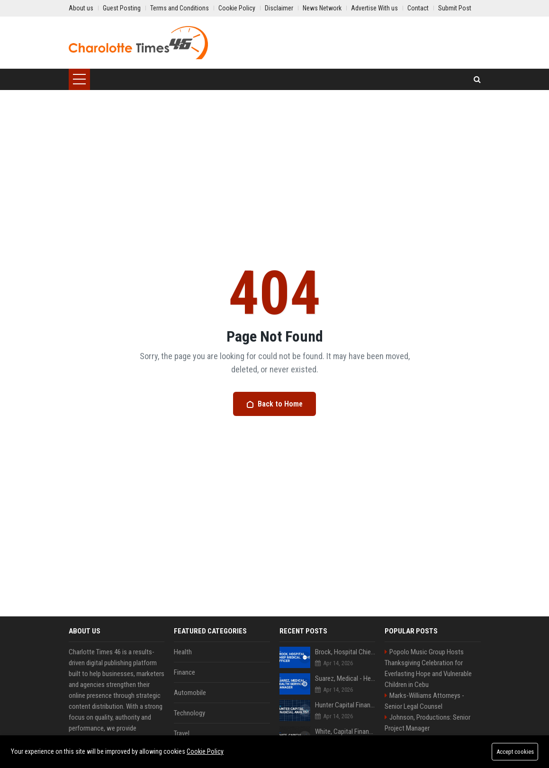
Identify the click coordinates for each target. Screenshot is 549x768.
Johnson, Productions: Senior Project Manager (427, 722)
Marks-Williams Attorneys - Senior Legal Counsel (424, 701)
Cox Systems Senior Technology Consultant (345, 758)
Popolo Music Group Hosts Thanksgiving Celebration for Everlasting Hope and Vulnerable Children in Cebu (428, 668)
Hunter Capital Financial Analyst (345, 705)
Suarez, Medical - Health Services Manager (345, 678)
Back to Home (274, 403)
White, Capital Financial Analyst (345, 731)
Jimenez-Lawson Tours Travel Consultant (428, 744)
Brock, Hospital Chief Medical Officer (345, 652)
